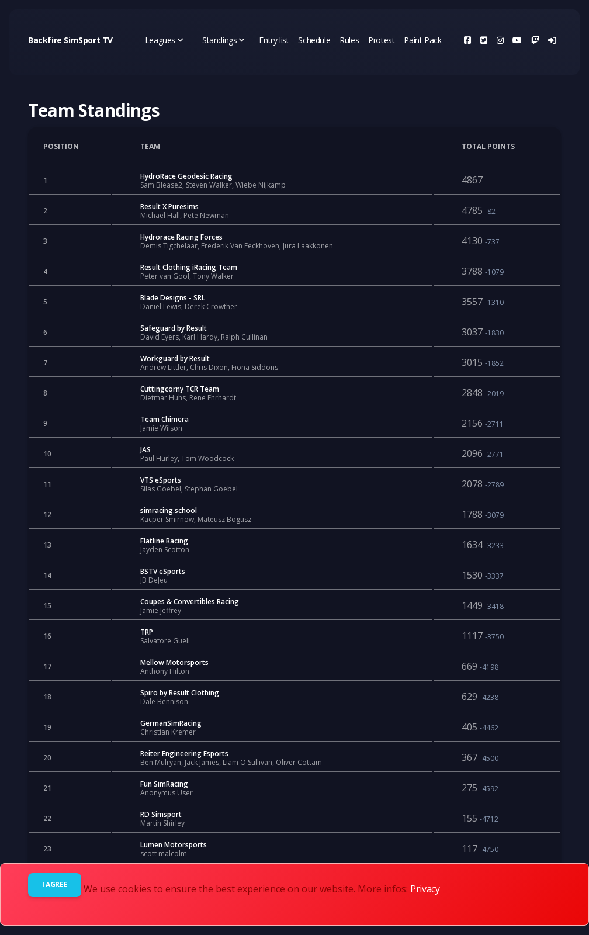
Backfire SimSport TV (70, 40)
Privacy (424, 888)
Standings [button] (223, 40)
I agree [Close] (54, 884)
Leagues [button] (164, 40)
